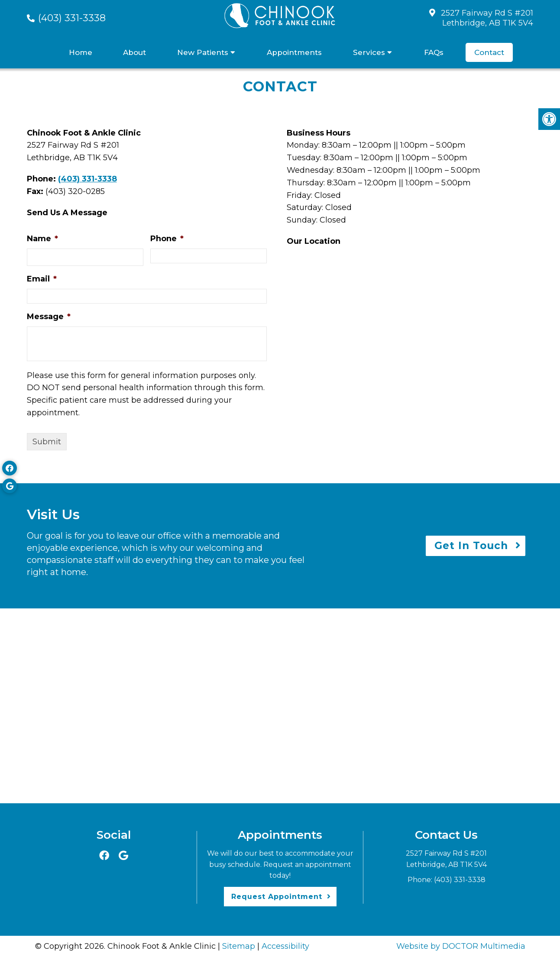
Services (369, 52)
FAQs (433, 52)
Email (42, 279)
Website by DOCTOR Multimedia (460, 946)
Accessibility (285, 946)
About (134, 52)
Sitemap (238, 946)
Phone (167, 238)
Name (42, 238)
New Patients (202, 52)
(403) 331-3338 (72, 18)
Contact (489, 52)
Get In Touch (471, 546)
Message (49, 316)
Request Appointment (276, 896)
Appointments (294, 52)
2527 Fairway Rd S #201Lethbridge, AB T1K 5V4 (487, 18)
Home (80, 52)
